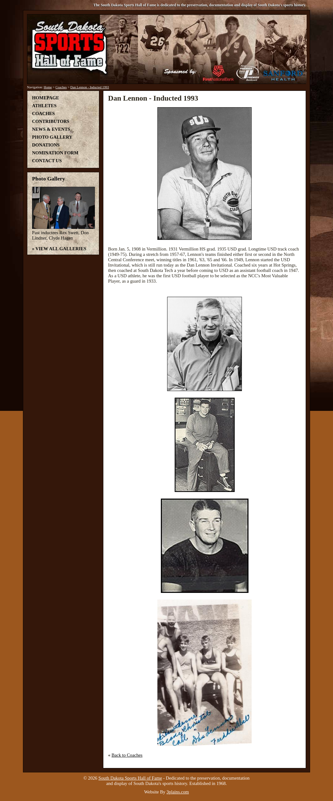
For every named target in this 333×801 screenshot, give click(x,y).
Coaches (61, 87)
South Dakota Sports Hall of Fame (130, 778)
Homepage (45, 97)
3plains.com (177, 791)
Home (48, 87)
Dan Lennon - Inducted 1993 (89, 87)
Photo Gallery (52, 137)
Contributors (50, 121)
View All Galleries (60, 248)
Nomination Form (55, 152)
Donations (46, 144)
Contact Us (47, 160)
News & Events (51, 129)
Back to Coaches (127, 755)
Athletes (44, 105)
